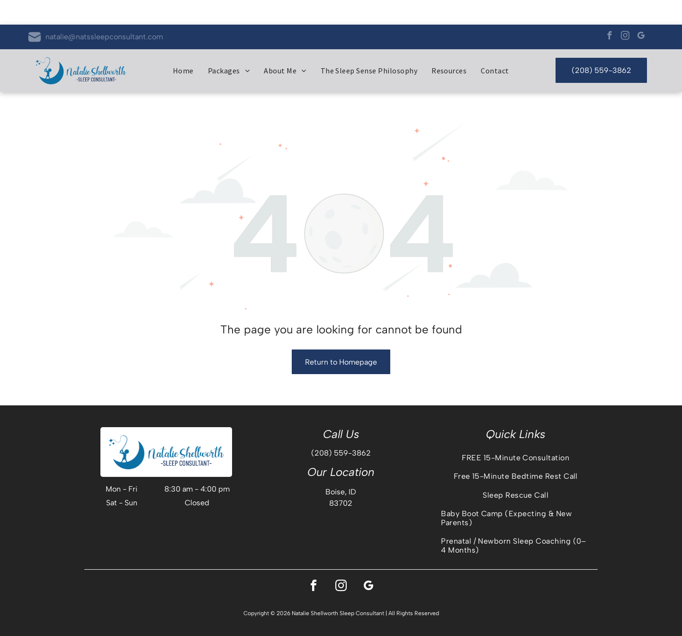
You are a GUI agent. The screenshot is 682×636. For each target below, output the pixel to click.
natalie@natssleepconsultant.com (104, 12)
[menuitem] (183, 46)
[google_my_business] (640, 12)
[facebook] (609, 12)
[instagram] (625, 12)
